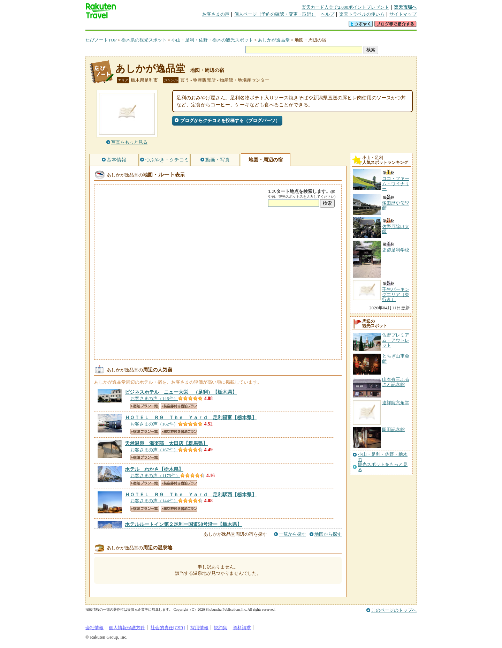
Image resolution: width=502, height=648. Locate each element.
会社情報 (94, 627)
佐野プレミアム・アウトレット (395, 340)
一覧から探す (292, 534)
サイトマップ (403, 14)
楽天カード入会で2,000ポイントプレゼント (345, 7)
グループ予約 (224, 26)
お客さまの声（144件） (154, 500)
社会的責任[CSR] (168, 627)
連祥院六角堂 (395, 402)
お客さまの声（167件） (154, 449)
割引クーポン (196, 26)
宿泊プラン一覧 (144, 406)
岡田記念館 (393, 429)
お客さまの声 (215, 14)
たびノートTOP (100, 40)
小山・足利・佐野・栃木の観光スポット (212, 40)
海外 (138, 26)
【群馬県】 (166, 443)
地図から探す (328, 534)
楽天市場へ (405, 7)
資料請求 (242, 627)
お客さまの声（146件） (154, 398)
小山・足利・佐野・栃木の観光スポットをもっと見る (383, 462)
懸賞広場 (167, 26)
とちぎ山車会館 (395, 358)
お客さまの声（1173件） (155, 475)
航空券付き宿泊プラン (179, 406)
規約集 (220, 627)
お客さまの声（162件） (154, 424)
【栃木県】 (181, 392)
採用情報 (199, 627)
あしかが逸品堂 (274, 40)
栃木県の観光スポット (144, 40)
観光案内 (253, 26)
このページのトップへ (394, 610)
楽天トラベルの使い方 (362, 14)
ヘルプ (327, 14)
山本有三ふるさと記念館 (395, 382)
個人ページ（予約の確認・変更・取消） (275, 14)
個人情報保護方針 (127, 627)
